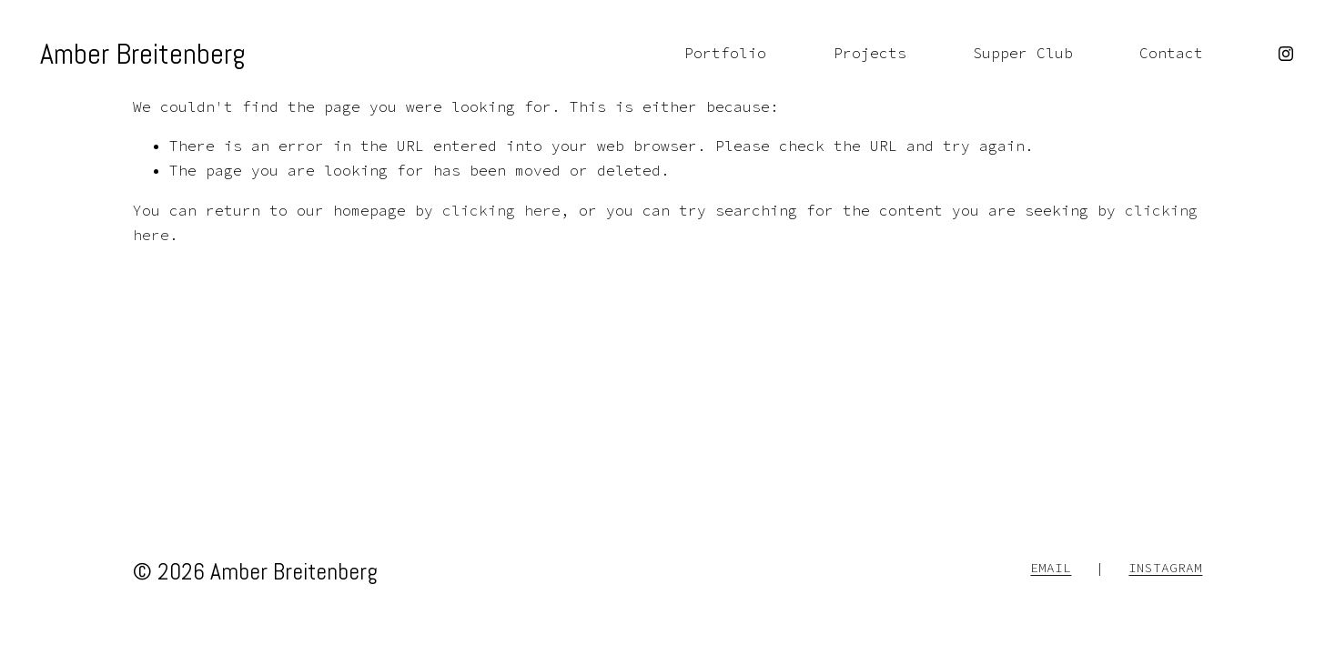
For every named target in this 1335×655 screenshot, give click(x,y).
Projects (870, 53)
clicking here (501, 210)
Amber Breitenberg (143, 53)
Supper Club (1023, 53)
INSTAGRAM (1165, 567)
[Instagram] (1286, 54)
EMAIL (1050, 567)
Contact (1171, 53)
